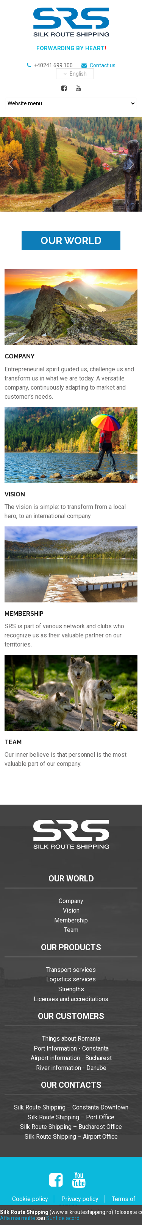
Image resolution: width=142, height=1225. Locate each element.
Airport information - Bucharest (71, 1058)
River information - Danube (71, 1067)
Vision (71, 910)
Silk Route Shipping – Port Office (71, 1117)
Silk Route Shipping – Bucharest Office (71, 1126)
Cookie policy (30, 1199)
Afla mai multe (17, 1218)
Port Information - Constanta (71, 1048)
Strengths (71, 989)
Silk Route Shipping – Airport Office (71, 1136)
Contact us (102, 65)
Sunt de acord (63, 1218)
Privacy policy (79, 1199)
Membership (71, 920)
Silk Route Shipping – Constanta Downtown (71, 1107)
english (75, 74)
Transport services (71, 969)
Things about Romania (71, 1038)
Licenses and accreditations (71, 999)
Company (71, 901)
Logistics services (71, 979)
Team (71, 929)
